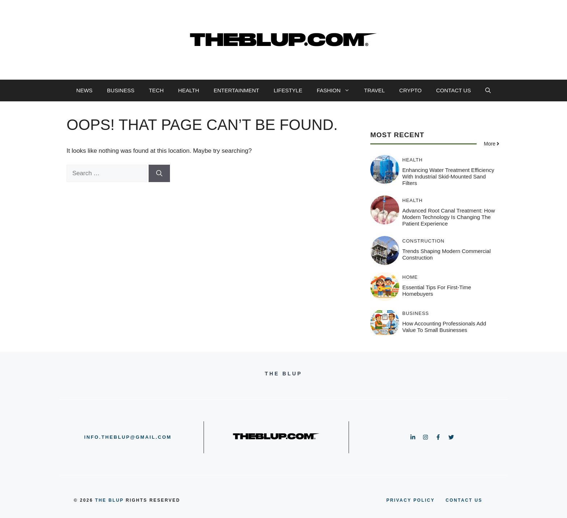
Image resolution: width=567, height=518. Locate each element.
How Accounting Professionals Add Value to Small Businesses (444, 326)
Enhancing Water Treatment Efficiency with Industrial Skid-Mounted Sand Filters (448, 176)
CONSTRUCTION (423, 241)
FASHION (337, 90)
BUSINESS (121, 90)
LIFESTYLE (288, 90)
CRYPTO (410, 90)
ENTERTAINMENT (236, 90)
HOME (410, 277)
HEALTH (188, 90)
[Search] (159, 173)
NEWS (84, 90)
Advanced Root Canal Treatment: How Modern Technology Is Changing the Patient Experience (448, 217)
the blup (109, 500)
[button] (488, 90)
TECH (156, 90)
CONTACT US (453, 90)
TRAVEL (374, 90)
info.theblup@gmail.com (128, 437)
